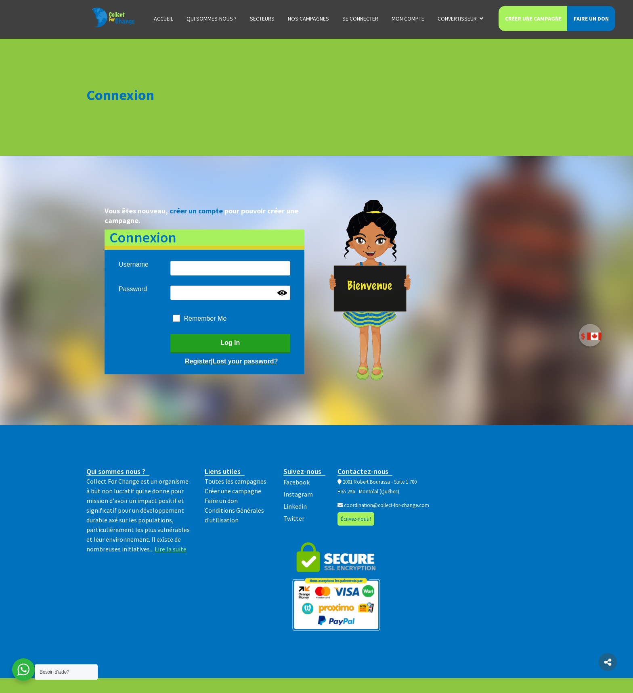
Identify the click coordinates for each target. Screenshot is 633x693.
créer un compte (196, 210)
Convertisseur (457, 18)
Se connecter (360, 18)
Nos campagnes (308, 18)
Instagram (298, 494)
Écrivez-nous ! (356, 519)
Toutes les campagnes (235, 481)
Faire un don (591, 18)
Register (198, 361)
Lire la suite (171, 549)
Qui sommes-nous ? (212, 18)
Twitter (293, 518)
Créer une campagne (533, 18)
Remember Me (205, 318)
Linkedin (295, 506)
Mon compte (408, 18)
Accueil (163, 18)
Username (134, 264)
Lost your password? (245, 361)
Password (133, 289)
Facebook (296, 482)
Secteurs (262, 18)
